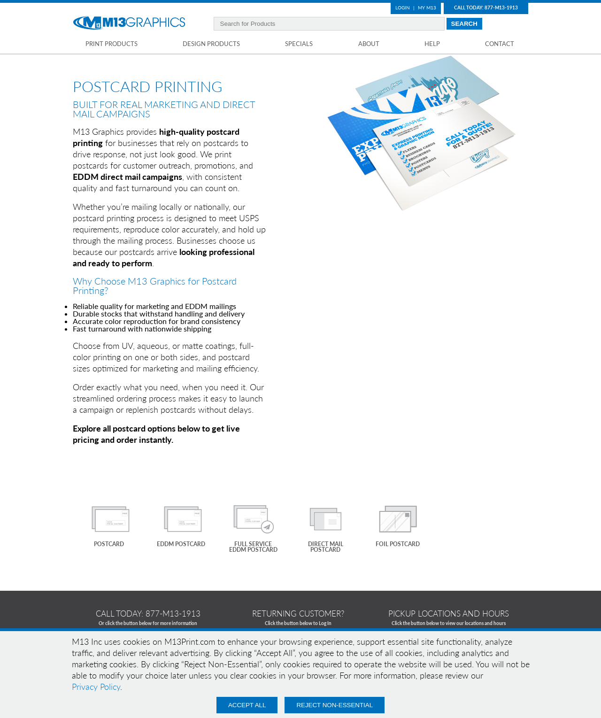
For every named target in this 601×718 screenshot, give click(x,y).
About (368, 43)
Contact (499, 43)
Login (402, 7)
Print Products (111, 43)
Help (432, 43)
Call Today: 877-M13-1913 (486, 7)
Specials (299, 43)
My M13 (427, 7)
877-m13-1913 (173, 613)
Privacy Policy (96, 686)
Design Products (211, 43)
